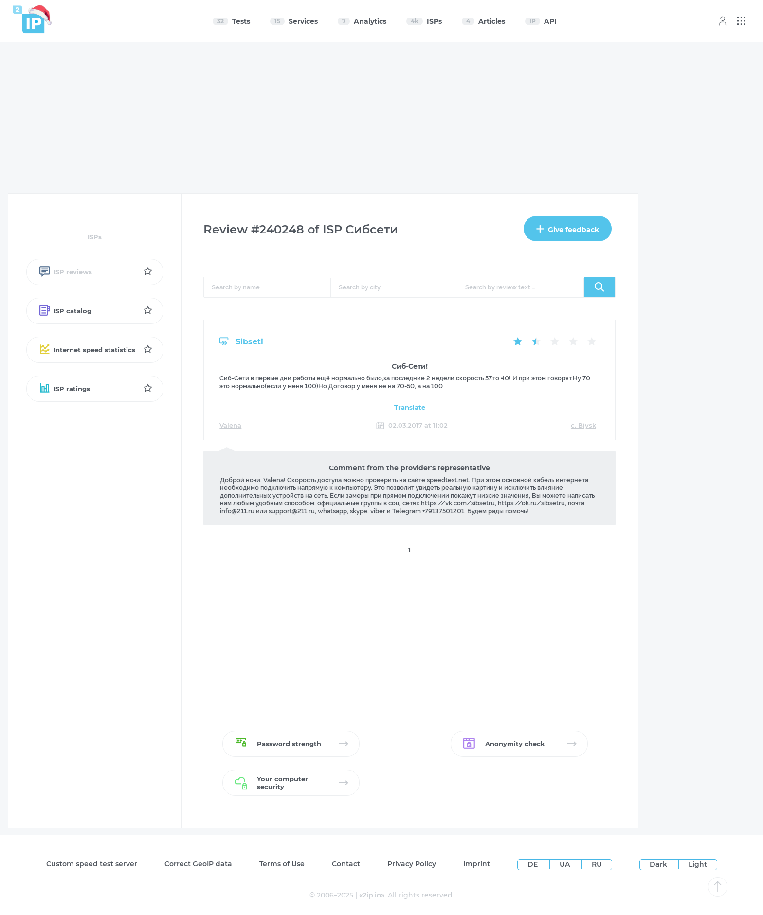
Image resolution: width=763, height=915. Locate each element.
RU (597, 864)
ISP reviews (65, 272)
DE (533, 864)
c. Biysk (583, 425)
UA (566, 864)
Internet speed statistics (86, 349)
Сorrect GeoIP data (198, 864)
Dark (658, 864)
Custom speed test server (91, 864)
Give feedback (567, 229)
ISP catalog (64, 311)
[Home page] (29, 19)
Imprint (476, 864)
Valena (230, 425)
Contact (346, 864)
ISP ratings (64, 388)
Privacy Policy (411, 864)
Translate (409, 407)
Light (698, 864)
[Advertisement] (382, 118)
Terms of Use (282, 864)
